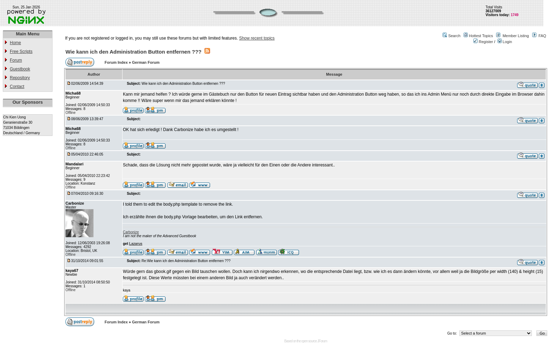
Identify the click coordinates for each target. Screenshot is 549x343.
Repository (20, 77)
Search (454, 36)
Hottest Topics (481, 36)
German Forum (146, 62)
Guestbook (20, 69)
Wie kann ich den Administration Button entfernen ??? (133, 52)
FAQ (542, 36)
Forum (16, 60)
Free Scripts (21, 51)
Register (483, 42)
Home (15, 42)
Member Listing (515, 36)
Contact (17, 86)
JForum (322, 341)
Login (505, 42)
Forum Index (117, 62)
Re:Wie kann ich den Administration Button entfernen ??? (185, 261)
